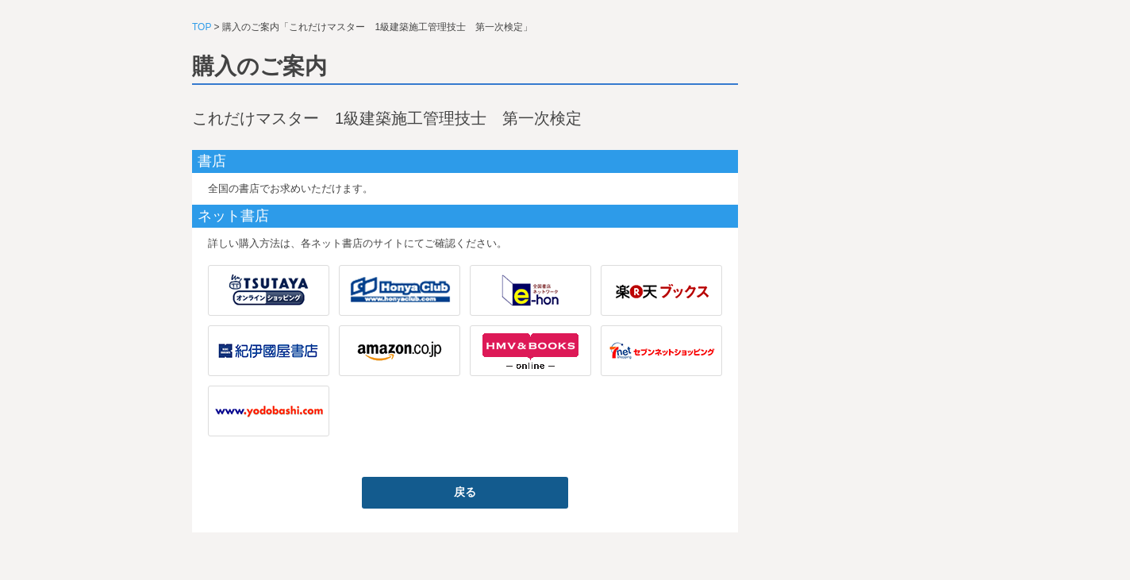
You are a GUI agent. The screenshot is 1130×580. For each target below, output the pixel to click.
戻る (465, 492)
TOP (201, 27)
